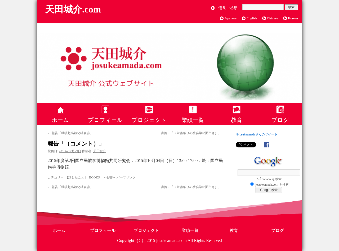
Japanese (231, 18)
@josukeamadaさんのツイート (257, 134)
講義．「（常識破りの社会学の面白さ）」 (193, 133)
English (252, 18)
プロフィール (105, 120)
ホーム (60, 120)
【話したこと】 (76, 177)
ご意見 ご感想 (226, 8)
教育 (236, 120)
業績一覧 (193, 120)
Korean (293, 18)
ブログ (280, 120)
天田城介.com (73, 9)
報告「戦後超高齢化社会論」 (70, 133)
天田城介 (99, 151)
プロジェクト (149, 120)
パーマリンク (126, 177)
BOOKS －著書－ (102, 177)
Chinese (272, 18)
